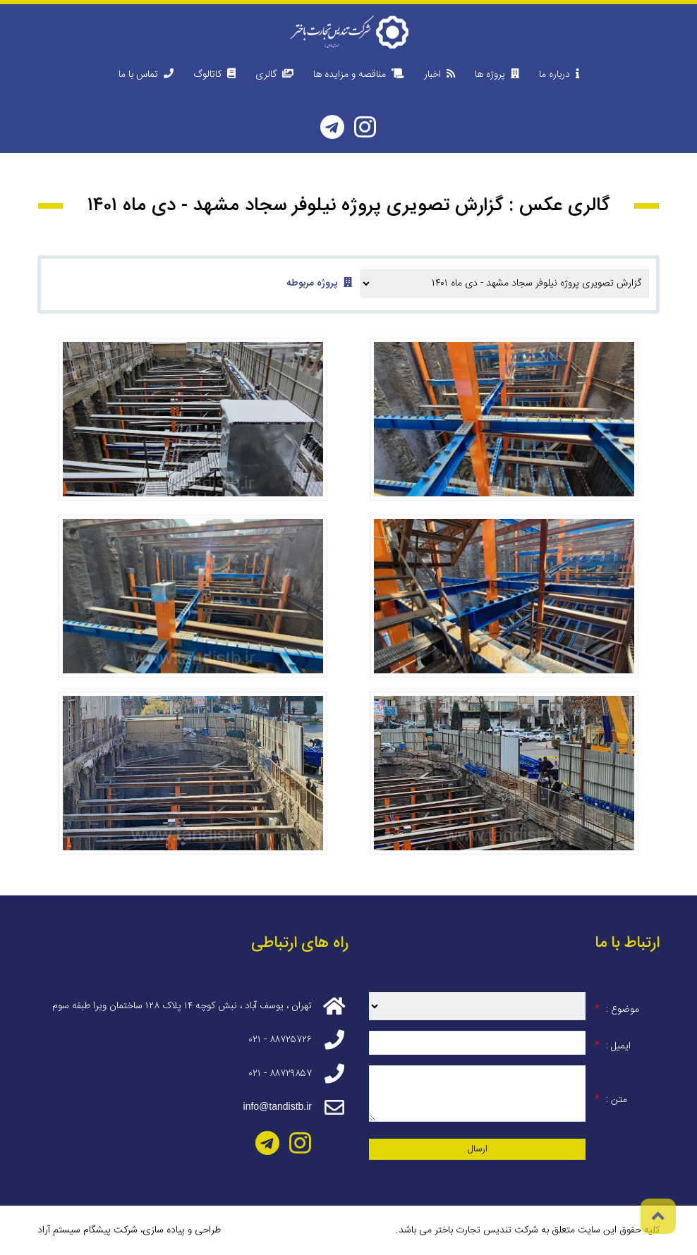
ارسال (477, 1149)
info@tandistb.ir (277, 1106)
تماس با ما (146, 74)
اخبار (439, 74)
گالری (274, 74)
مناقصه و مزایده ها (358, 74)
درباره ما (559, 74)
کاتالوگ (214, 74)
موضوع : (617, 1009)
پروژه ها (497, 74)
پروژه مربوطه (319, 283)
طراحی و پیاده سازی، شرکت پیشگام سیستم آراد (129, 1230)
